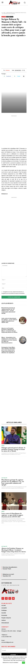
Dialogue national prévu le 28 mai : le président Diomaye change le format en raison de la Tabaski (13, 449)
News (7, 16)
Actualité (4, 477)
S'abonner (14, 654)
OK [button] (23, 662)
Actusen (8, 70)
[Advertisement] (14, 54)
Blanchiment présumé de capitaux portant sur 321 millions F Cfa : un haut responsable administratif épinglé (8, 310)
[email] (14, 650)
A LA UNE (3, 12)
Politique (11, 16)
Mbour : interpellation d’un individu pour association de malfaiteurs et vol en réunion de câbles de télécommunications (9, 340)
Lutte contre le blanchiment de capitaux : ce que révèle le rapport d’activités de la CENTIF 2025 (9, 320)
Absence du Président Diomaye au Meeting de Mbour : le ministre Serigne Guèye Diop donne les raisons (9, 330)
